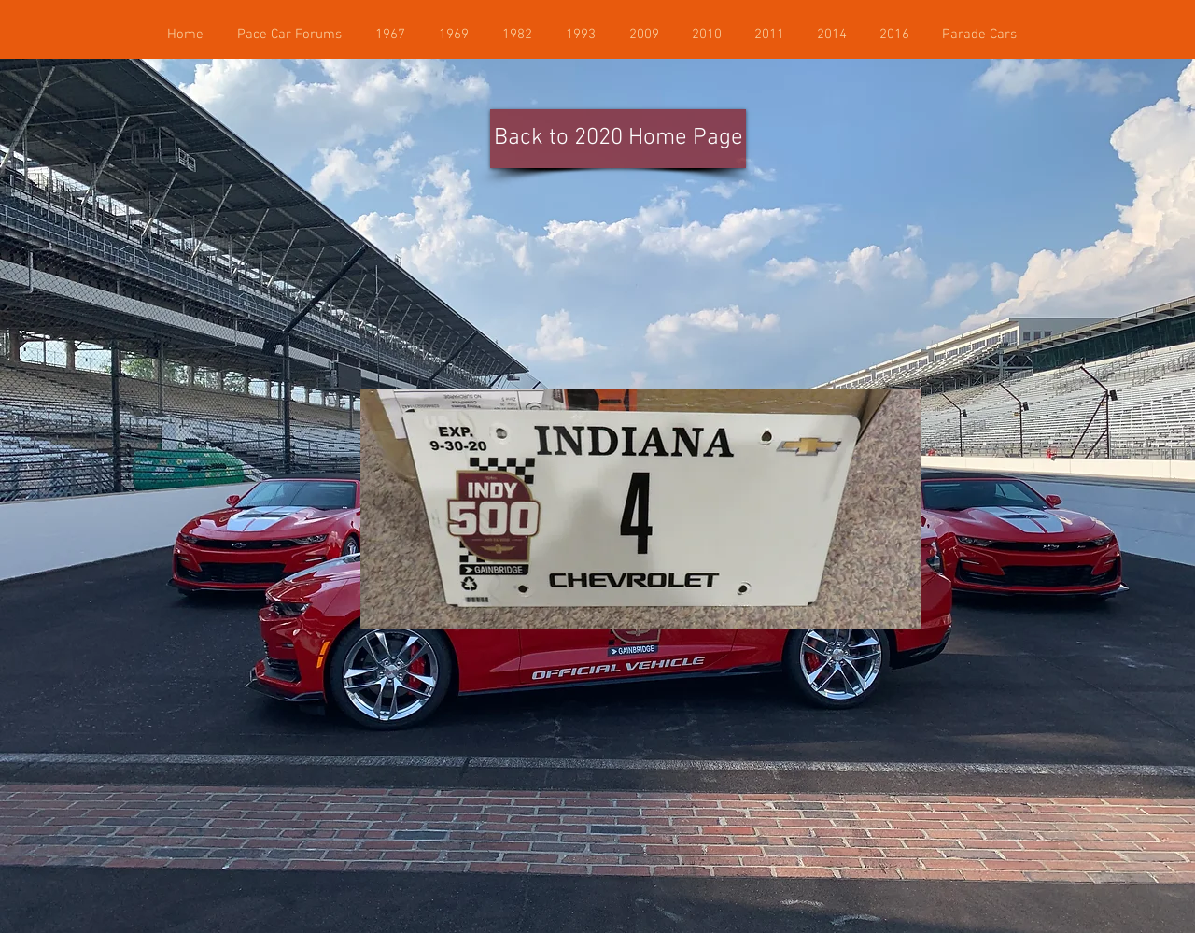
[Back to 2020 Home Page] (618, 138)
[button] (979, 34)
